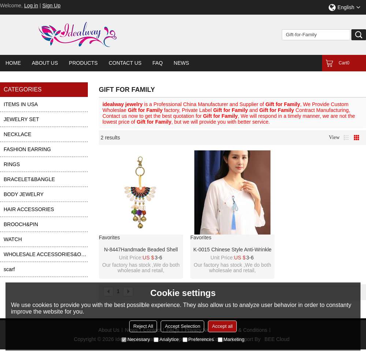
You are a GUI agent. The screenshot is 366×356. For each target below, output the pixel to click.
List (346, 137)
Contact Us (125, 63)
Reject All (143, 326)
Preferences (198, 339)
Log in (31, 5)
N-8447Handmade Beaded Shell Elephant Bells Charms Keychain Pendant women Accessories (141, 250)
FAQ (158, 63)
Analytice (166, 339)
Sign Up (51, 5)
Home (13, 63)
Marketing (231, 339)
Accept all (222, 326)
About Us (45, 63)
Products (83, 63)
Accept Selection (182, 326)
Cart (344, 62)
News (181, 63)
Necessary (136, 339)
